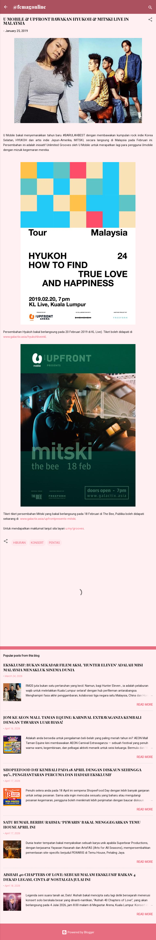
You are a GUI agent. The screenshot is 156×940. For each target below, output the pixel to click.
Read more (145, 704)
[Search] (150, 8)
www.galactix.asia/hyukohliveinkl (24, 337)
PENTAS (54, 543)
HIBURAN (19, 543)
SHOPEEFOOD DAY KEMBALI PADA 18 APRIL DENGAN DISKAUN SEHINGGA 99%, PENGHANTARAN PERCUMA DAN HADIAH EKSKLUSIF (72, 772)
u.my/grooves (74, 528)
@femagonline (29, 7)
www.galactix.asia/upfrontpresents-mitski (48, 519)
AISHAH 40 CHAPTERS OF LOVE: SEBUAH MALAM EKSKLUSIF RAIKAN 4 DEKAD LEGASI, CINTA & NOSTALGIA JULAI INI (69, 877)
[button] (150, 20)
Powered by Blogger (78, 932)
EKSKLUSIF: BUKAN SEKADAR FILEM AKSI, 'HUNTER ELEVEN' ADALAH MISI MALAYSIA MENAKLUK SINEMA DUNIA (73, 667)
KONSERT (37, 543)
